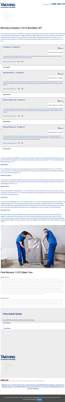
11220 (31, 302)
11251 (41, 305)
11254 (50, 305)
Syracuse (46, 292)
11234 (31, 303)
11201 (3, 300)
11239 (55, 303)
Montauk (35, 286)
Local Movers (7, 13)
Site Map (6, 369)
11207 (32, 300)
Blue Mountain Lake (38, 279)
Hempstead (39, 283)
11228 (2, 303)
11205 (22, 300)
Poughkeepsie (44, 288)
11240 (60, 303)
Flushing (3, 283)
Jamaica (23, 284)
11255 (55, 305)
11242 (7, 305)
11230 (12, 303)
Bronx (46, 279)
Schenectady (54, 290)
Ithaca (7, 284)
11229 (7, 303)
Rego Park (57, 288)
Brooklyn (51, 279)
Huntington (53, 283)
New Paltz (51, 286)
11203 (13, 300)
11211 (51, 300)
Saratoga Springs (44, 290)
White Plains (11, 294)
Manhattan (11, 286)
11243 (12, 305)
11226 (60, 302)
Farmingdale (59, 281)
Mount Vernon (43, 286)
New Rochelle (58, 286)
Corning (18, 281)
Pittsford (26, 288)
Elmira (38, 281)
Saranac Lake (34, 290)
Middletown (23, 286)
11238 (50, 303)
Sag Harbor (26, 290)
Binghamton (28, 279)
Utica (5, 294)
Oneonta (20, 288)
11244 (17, 305)
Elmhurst (33, 281)
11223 (45, 302)
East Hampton (26, 281)
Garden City (17, 283)
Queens (51, 288)
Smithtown (14, 292)
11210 (46, 300)
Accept (39, 399)
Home (5, 11)
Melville (17, 286)
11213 (60, 300)
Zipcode (5, 367)
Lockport (57, 284)
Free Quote (6, 19)
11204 (17, 300)
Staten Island (31, 292)
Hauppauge (32, 283)
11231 (17, 303)
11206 (27, 300)
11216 (12, 302)
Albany (3, 279)
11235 (36, 303)
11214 (2, 302)
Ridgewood (4, 290)
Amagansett (9, 279)
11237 (45, 303)
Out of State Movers (8, 16)
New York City (4, 288)
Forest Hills (9, 283)
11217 (17, 302)
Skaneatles (7, 292)
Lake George (36, 284)
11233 (26, 303)
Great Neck (24, 283)
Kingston (29, 284)
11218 (22, 302)
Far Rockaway (51, 281)
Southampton (22, 292)
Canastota (4, 281)
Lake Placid (44, 284)
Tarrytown (53, 292)
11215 (7, 302)
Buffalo (57, 279)
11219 (26, 302)
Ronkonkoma (18, 290)
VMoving (11, 380)
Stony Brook (39, 292)
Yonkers (40, 294)
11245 (22, 305)
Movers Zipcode (7, 17)
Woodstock (34, 294)
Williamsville (19, 294)
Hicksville (46, 283)
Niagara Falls (13, 288)
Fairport (43, 281)
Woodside (27, 294)
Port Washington (34, 288)
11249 (36, 305)
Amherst (16, 279)
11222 (41, 302)
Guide (5, 370)
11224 (50, 302)
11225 (55, 302)
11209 (41, 300)
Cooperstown (11, 281)
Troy (2, 294)
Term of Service (28, 397)
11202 (8, 300)
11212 (56, 300)
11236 (41, 303)
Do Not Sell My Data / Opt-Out (28, 380)
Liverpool (51, 284)
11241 (2, 305)
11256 (60, 305)
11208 (37, 300)
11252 (45, 305)
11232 (22, 303)
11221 (36, 302)
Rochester (11, 290)
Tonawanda (60, 292)
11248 (31, 305)
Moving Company (7, 14)
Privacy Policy (19, 380)
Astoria (22, 279)
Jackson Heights (15, 284)
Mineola (30, 286)
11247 (26, 305)
